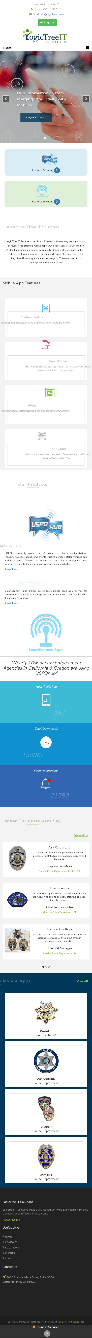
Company (11, 1242)
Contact (11, 1258)
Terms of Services (46, 1327)
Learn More (11, 569)
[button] (57, 170)
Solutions (12, 1247)
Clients (10, 1253)
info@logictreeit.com (52, 14)
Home (8, 1236)
